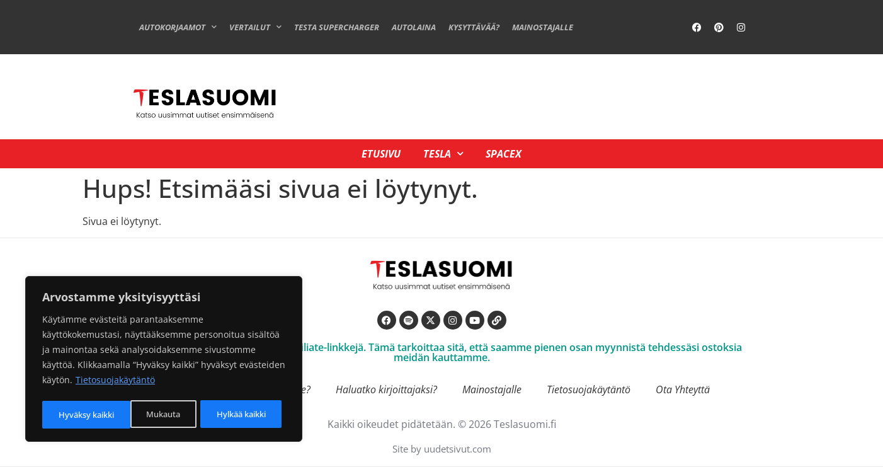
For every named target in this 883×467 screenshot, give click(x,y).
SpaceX (507, 154)
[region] (163, 360)
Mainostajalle (542, 27)
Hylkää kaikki (152, 414)
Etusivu (378, 154)
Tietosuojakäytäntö (115, 383)
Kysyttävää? (473, 27)
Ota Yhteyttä (683, 389)
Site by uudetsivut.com (441, 448)
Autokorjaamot (178, 27)
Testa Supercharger (336, 27)
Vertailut (255, 27)
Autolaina (414, 27)
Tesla (443, 153)
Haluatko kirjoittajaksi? (386, 389)
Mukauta (74, 414)
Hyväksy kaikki (242, 414)
